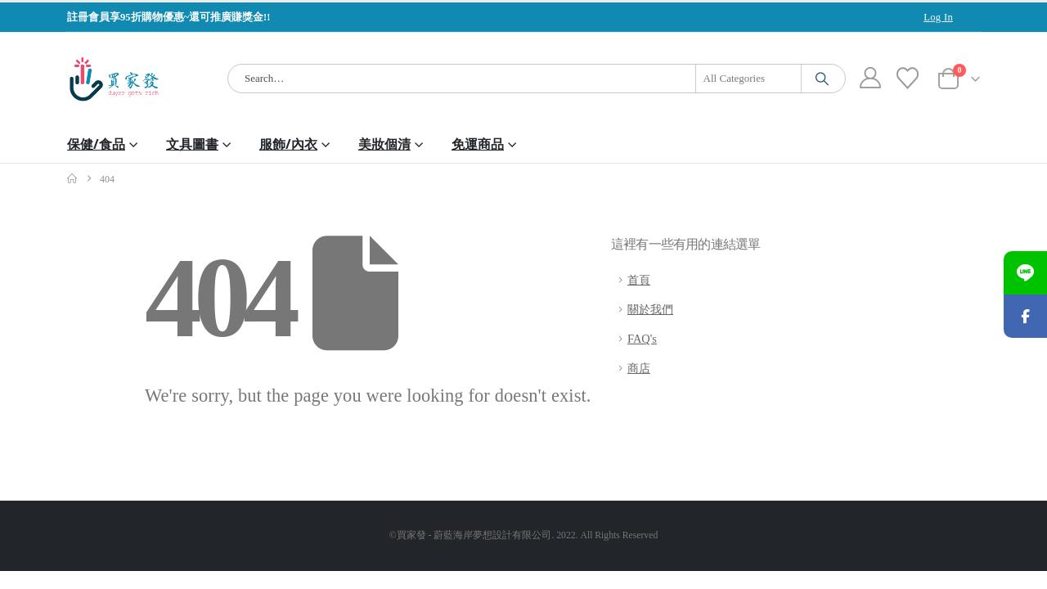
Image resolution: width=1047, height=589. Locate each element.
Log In (938, 17)
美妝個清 (384, 144)
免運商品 (478, 144)
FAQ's (642, 338)
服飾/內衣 (288, 144)
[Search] (822, 78)
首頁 (638, 279)
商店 (638, 368)
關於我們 (650, 309)
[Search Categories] (748, 78)
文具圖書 (192, 144)
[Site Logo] (114, 79)
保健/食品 (96, 144)
